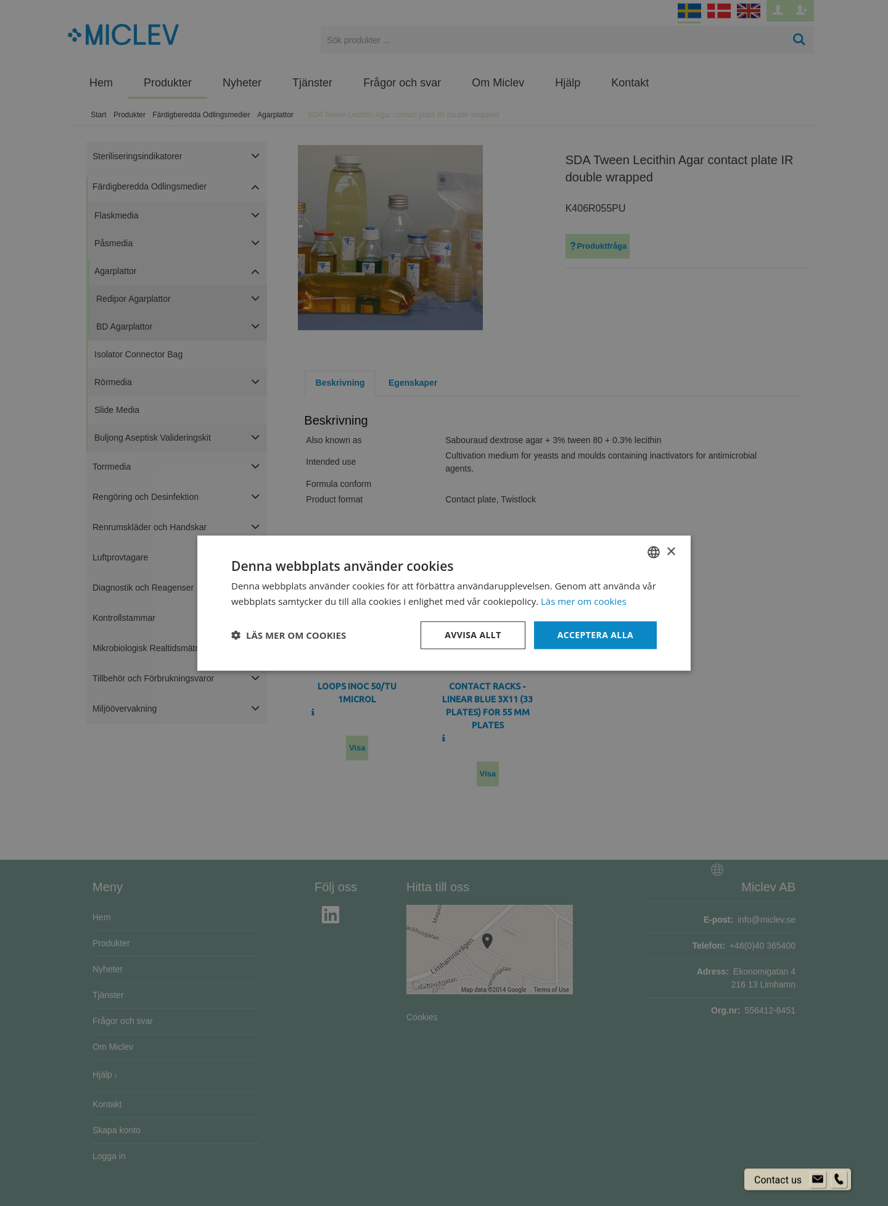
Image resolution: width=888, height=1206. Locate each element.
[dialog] (444, 603)
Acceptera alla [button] (595, 635)
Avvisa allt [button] (473, 635)
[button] (288, 635)
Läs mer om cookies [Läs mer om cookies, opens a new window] (584, 601)
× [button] (670, 551)
